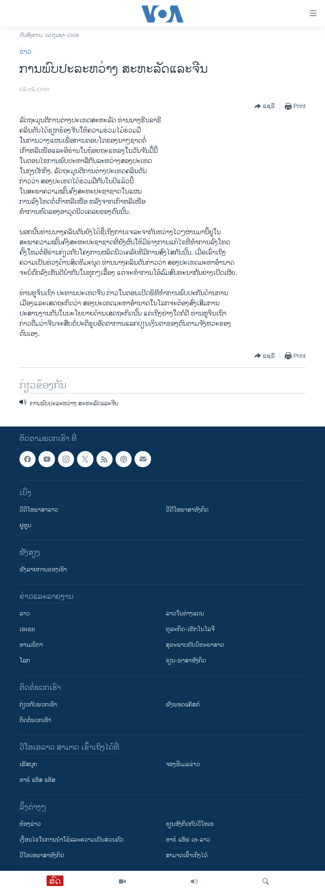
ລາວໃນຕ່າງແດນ (185, 613)
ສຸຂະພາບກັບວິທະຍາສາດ (195, 644)
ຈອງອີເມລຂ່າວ (183, 764)
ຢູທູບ (25, 525)
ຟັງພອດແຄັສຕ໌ (183, 704)
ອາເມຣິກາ (31, 644)
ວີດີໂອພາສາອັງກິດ (187, 509)
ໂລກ (24, 660)
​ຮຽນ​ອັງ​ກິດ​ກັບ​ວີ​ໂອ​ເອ (190, 824)
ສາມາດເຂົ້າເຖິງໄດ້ (187, 855)
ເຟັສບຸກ (28, 764)
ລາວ (24, 613)
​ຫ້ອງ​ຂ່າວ (30, 824)
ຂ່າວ (25, 52)
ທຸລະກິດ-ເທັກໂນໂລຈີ (190, 629)
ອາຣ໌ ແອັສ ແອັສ (37, 780)
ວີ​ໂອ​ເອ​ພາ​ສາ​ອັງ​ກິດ (41, 855)
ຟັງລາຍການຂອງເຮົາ (43, 569)
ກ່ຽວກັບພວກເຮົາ (38, 704)
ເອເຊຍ (27, 629)
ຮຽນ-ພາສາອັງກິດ (186, 660)
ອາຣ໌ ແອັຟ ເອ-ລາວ (188, 839)
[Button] (264, 106)
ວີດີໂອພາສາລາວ (38, 509)
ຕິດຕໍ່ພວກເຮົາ (35, 720)
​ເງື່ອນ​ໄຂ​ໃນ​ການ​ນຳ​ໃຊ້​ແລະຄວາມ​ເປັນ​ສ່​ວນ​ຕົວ (71, 839)
